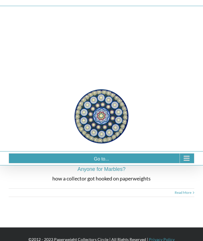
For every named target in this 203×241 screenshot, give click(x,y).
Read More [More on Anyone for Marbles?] (183, 192)
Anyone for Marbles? (101, 169)
